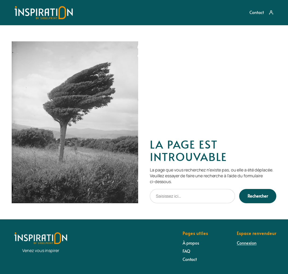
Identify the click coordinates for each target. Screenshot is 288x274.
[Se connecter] (271, 12)
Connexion (246, 243)
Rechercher (258, 196)
